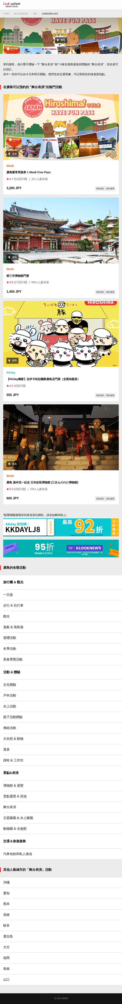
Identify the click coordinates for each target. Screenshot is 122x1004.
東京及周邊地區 (21, 14)
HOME (6, 14)
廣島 (35, 14)
